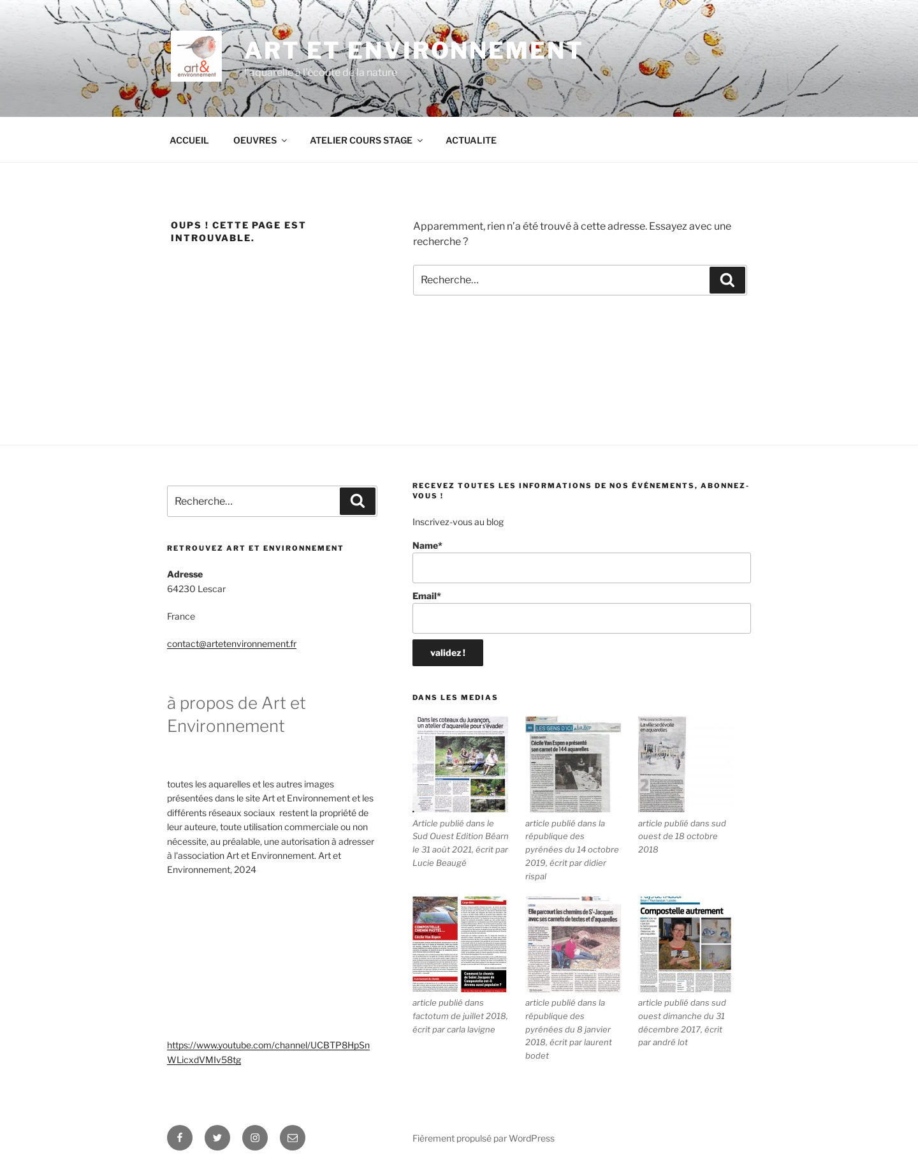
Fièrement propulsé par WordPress (483, 1138)
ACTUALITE (471, 140)
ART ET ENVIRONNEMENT (414, 50)
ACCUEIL (189, 140)
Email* (581, 612)
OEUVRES (261, 140)
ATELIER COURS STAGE (367, 140)
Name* (581, 562)
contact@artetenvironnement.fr (231, 643)
